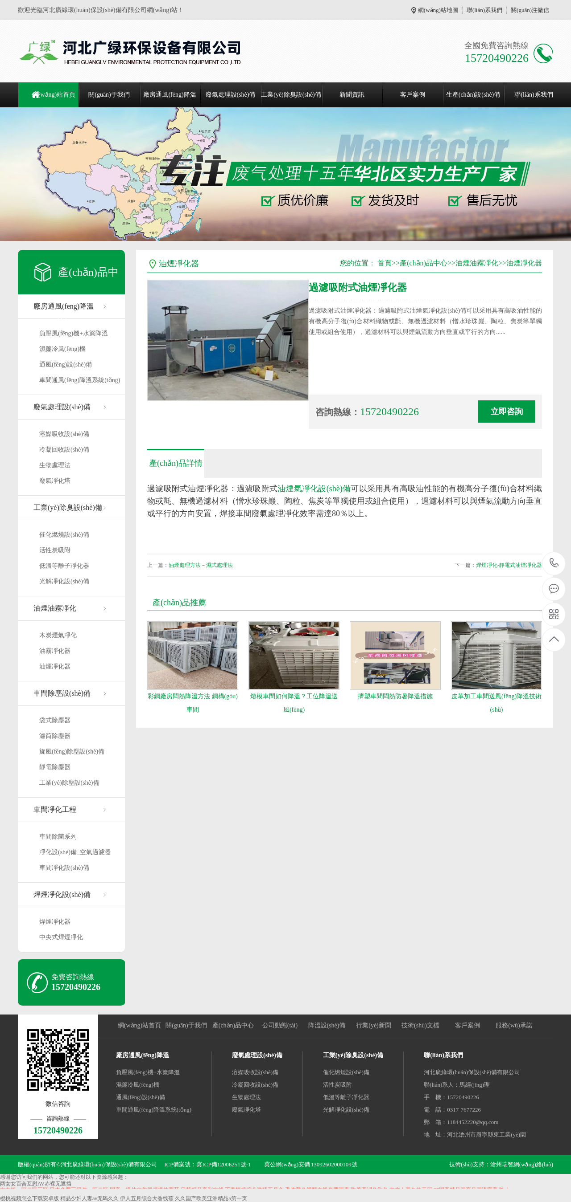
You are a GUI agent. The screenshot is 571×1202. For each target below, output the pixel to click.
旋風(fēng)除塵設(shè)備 (71, 751)
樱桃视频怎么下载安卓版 (29, 1198)
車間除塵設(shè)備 (62, 693)
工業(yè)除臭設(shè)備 (291, 94)
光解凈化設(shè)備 (64, 581)
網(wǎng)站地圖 (438, 10)
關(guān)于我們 (109, 94)
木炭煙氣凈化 (58, 635)
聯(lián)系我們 (484, 10)
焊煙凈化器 (54, 921)
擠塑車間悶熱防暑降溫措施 (395, 696)
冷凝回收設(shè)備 (64, 449)
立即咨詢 (507, 411)
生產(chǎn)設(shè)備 (473, 94)
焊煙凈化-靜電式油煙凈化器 (509, 565)
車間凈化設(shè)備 (64, 867)
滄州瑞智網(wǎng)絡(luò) (521, 1164)
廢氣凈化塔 (54, 480)
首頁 (384, 263)
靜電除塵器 (54, 767)
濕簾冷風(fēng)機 (62, 349)
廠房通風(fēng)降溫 (169, 94)
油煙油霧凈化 (54, 608)
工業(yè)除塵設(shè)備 (69, 782)
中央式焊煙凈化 (61, 937)
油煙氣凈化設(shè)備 (314, 488)
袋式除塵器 (54, 720)
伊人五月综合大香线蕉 (147, 1198)
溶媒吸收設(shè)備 (64, 434)
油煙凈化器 (54, 666)
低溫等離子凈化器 (64, 565)
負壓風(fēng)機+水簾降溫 (73, 333)
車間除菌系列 (58, 836)
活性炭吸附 (54, 550)
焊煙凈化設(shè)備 (62, 894)
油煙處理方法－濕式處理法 (201, 565)
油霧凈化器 (54, 651)
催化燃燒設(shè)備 (64, 534)
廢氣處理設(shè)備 (231, 94)
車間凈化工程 (54, 809)
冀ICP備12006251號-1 (223, 1164)
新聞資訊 (351, 94)
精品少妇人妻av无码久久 (89, 1198)
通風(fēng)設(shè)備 (65, 364)
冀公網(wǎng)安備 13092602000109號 (310, 1164)
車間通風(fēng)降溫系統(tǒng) (79, 380)
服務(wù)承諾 (514, 1025)
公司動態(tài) (280, 1025)
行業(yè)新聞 (373, 1025)
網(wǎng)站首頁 (53, 94)
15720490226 (554, 563)
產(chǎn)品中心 (423, 263)
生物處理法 (54, 465)
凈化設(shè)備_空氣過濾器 (75, 852)
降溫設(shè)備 (327, 1025)
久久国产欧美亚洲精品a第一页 (211, 1198)
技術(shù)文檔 (420, 1025)
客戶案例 (412, 94)
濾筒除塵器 (54, 736)
